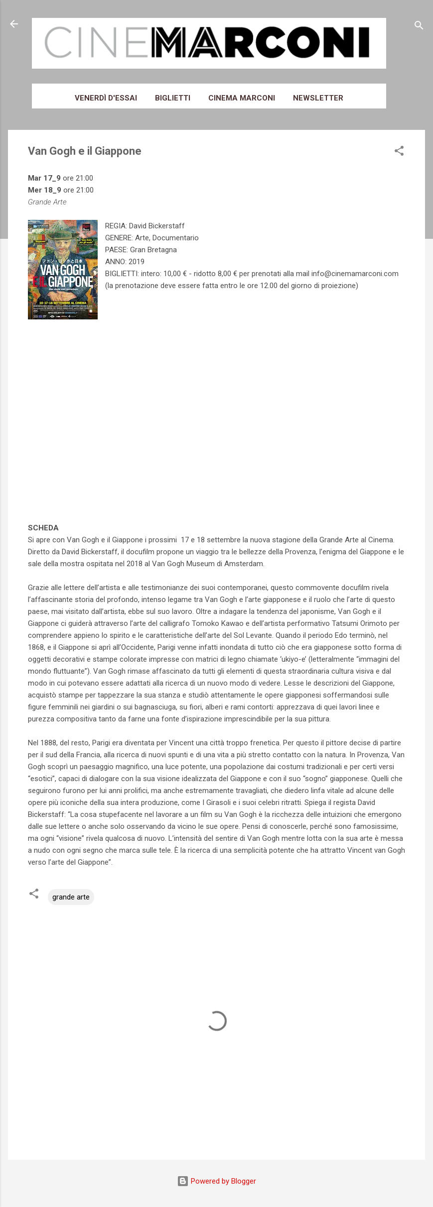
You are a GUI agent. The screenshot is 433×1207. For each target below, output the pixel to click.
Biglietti (172, 98)
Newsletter (318, 98)
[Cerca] (419, 27)
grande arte (71, 897)
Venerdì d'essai (106, 98)
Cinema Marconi (241, 98)
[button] (399, 152)
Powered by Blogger (216, 1181)
